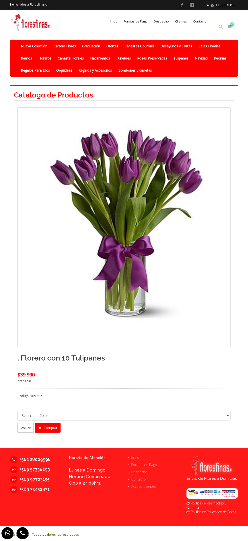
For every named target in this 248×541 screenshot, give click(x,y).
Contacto (203, 21)
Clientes (184, 21)
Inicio (117, 21)
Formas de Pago (139, 21)
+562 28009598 (30, 457)
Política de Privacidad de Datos (213, 510)
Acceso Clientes (143, 484)
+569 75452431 (30, 486)
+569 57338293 (30, 467)
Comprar (47, 427)
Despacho (164, 21)
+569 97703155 (30, 477)
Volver (26, 427)
